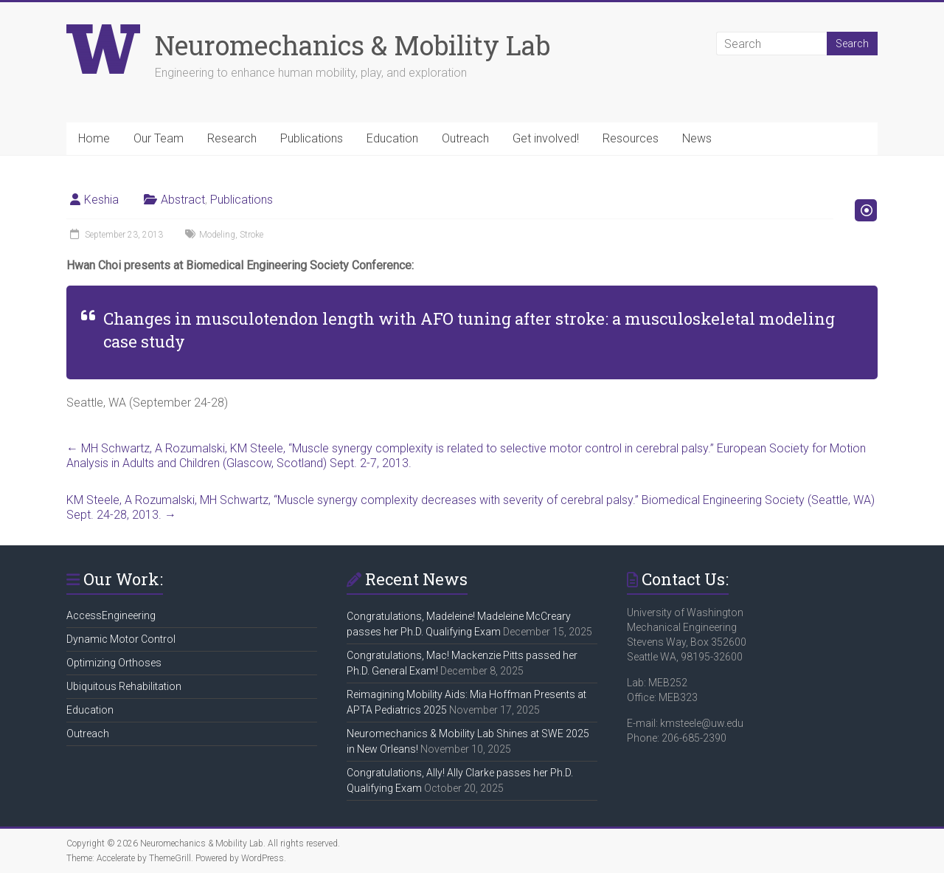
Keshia (101, 200)
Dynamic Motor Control (121, 639)
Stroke (251, 235)
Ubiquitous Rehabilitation (123, 686)
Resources (631, 138)
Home (94, 138)
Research (232, 138)
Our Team (158, 138)
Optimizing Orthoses (114, 663)
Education (392, 138)
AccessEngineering (111, 615)
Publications (311, 138)
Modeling (217, 235)
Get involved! (546, 138)
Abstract (183, 200)
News (697, 138)
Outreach (465, 138)
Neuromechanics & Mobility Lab (352, 45)
